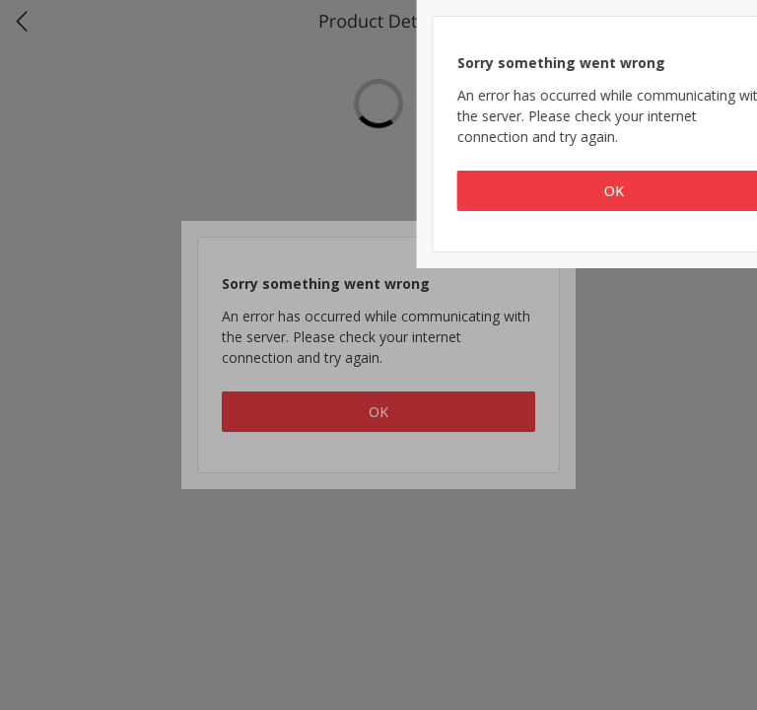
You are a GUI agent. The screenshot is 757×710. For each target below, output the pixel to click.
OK (378, 411)
